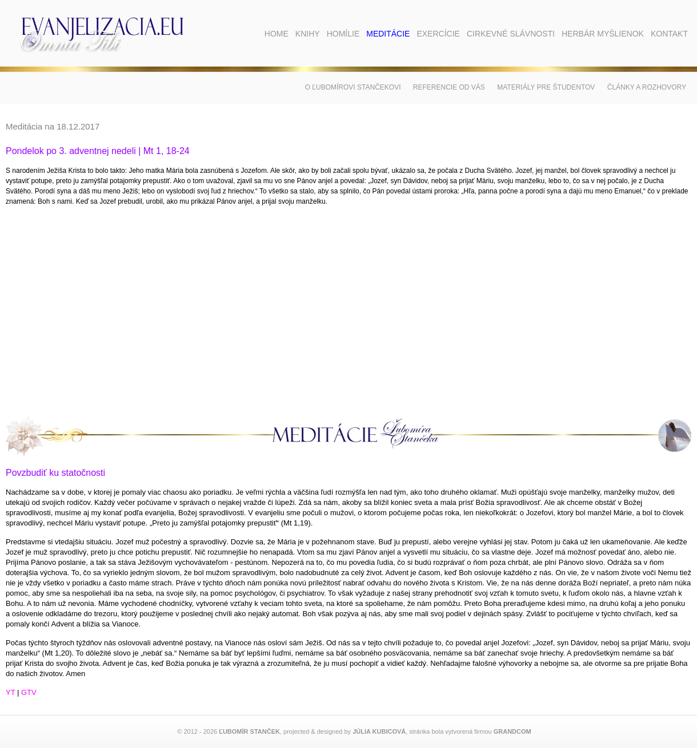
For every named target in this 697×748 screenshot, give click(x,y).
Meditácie (388, 33)
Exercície (437, 33)
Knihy (307, 33)
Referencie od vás (449, 87)
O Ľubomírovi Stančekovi (353, 87)
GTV (29, 692)
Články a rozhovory (646, 87)
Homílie (343, 33)
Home (277, 33)
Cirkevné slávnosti (511, 33)
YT (10, 692)
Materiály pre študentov (546, 87)
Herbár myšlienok (603, 33)
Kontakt (669, 33)
